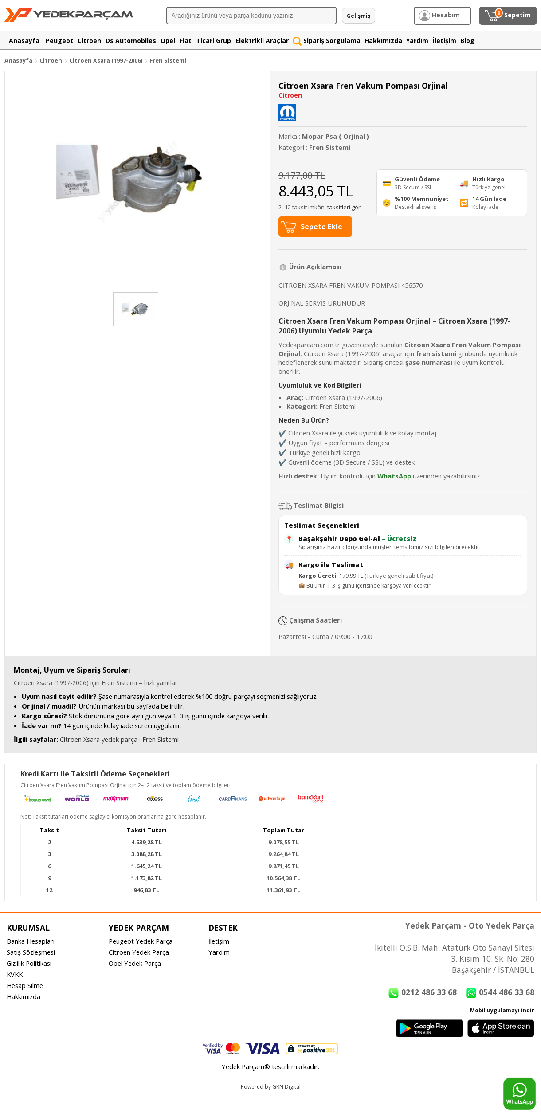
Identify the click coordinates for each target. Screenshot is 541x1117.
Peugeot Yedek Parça (140, 941)
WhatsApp (394, 475)
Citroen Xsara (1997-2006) (106, 60)
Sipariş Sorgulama (327, 40)
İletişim (218, 941)
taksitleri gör (344, 207)
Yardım (219, 952)
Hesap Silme (25, 985)
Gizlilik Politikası (29, 963)
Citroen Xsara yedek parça (98, 739)
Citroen (50, 60)
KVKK (15, 974)
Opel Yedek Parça (135, 963)
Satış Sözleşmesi (31, 952)
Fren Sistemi (167, 60)
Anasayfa (18, 60)
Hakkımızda (23, 996)
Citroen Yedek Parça (139, 952)
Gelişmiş (358, 16)
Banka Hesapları (31, 941)
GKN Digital (286, 1086)
